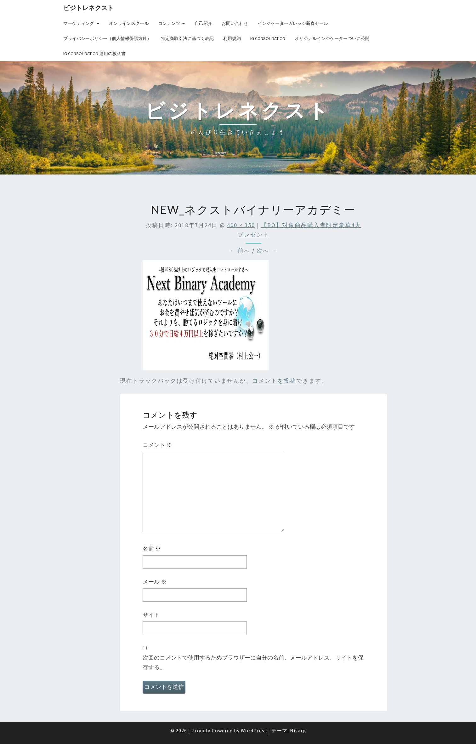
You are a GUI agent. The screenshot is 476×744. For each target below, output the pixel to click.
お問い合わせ (235, 23)
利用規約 (232, 38)
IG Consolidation (267, 38)
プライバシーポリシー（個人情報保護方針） (107, 38)
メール (155, 581)
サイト (151, 614)
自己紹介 (203, 23)
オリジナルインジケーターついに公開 (332, 38)
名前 (152, 548)
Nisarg (298, 730)
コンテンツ (169, 23)
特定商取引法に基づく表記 (187, 38)
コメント (157, 445)
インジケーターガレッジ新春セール (293, 23)
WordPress (254, 730)
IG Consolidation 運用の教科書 (94, 53)
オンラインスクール (129, 23)
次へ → (267, 250)
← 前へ (240, 250)
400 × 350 (241, 225)
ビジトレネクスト (88, 8)
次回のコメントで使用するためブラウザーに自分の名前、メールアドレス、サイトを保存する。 (253, 662)
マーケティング (78, 23)
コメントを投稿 (274, 380)
